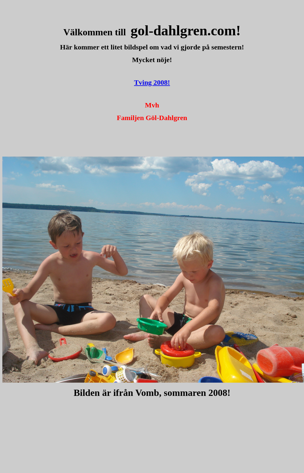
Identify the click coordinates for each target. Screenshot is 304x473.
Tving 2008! (152, 82)
